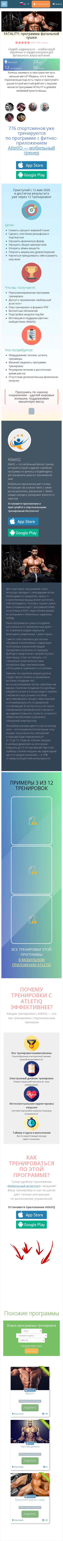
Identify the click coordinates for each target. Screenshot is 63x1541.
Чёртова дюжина (30, 1446)
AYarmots (31, 1390)
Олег (31, 1443)
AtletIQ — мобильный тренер (31, 150)
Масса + (29, 1393)
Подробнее (30, 1407)
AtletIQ (14, 459)
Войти (57, 4)
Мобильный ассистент (24, 1186)
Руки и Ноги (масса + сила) (30, 1499)
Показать (31, 1351)
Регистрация (41, 4)
